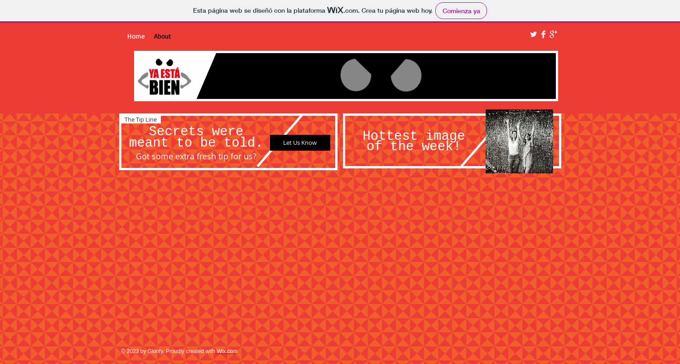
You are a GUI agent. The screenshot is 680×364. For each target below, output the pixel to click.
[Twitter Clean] (533, 34)
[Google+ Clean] (553, 34)
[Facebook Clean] (543, 34)
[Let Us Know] (300, 143)
